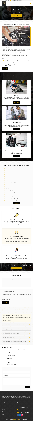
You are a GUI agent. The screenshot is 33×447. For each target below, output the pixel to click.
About (3, 433)
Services (3, 435)
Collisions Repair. (16, 445)
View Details (16, 203)
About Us (5, 68)
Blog (2, 438)
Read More (16, 102)
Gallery (3, 437)
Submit (27, 406)
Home (3, 432)
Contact (3, 440)
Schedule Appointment (16, 15)
